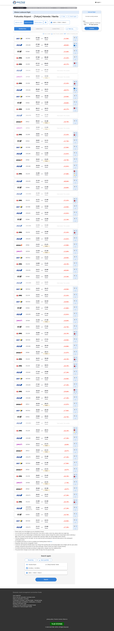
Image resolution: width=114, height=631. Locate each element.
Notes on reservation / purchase (21, 598)
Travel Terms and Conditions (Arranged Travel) (24, 605)
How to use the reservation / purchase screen (24, 597)
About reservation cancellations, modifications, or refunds (27, 602)
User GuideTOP (17, 595)
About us (65, 619)
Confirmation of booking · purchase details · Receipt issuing (27, 600)
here (51, 541)
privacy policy (50, 619)
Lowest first (55, 28)
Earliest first (22, 28)
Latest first (39, 28)
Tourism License (58, 619)
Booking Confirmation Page (19, 603)
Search (46, 579)
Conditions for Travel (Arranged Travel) (22, 606)
